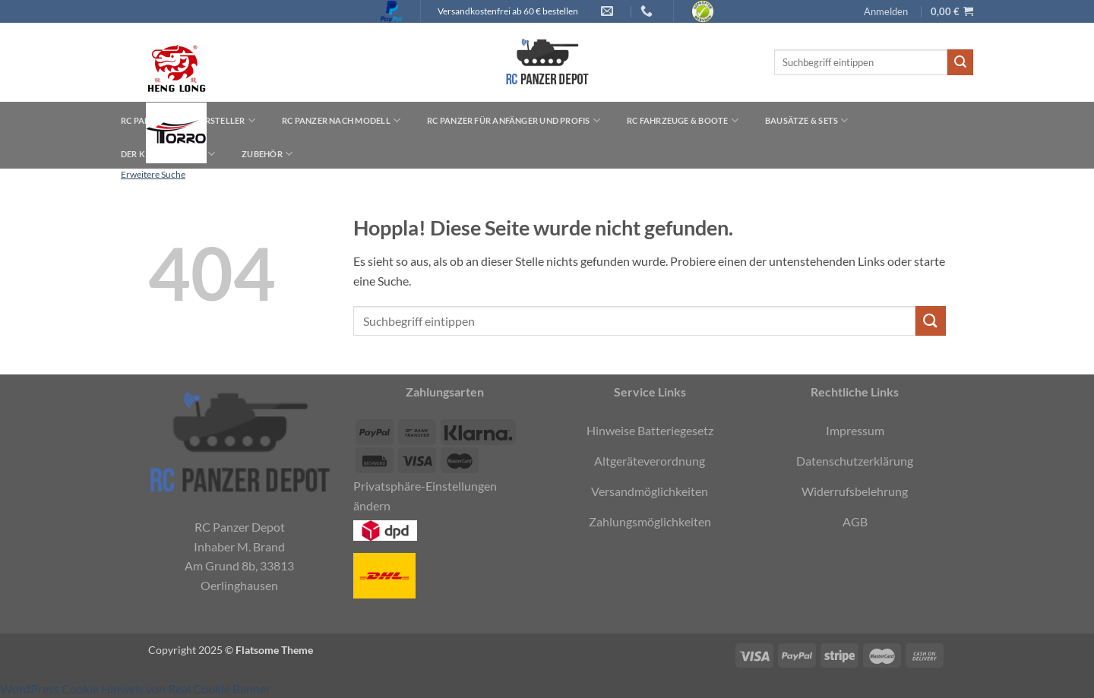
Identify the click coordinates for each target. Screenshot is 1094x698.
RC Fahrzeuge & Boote (682, 120)
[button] (886, 11)
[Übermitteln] (960, 62)
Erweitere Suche (153, 174)
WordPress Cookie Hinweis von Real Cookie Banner (135, 688)
